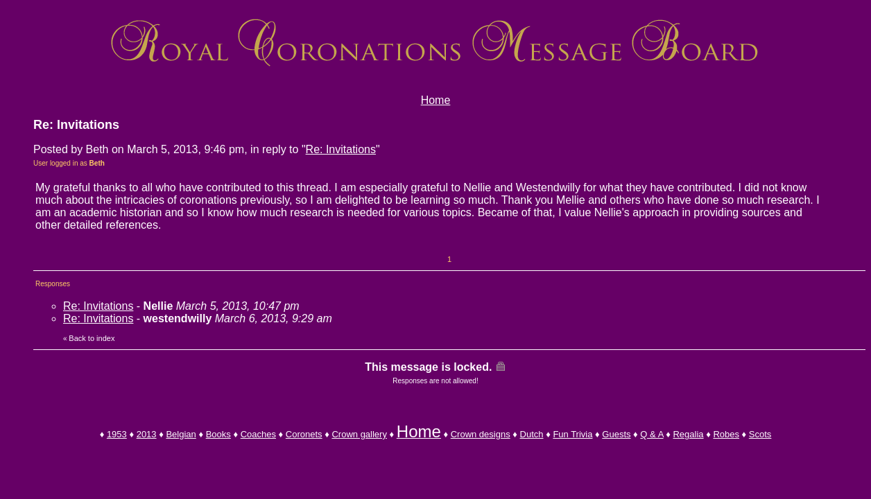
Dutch (532, 434)
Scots (760, 434)
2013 (147, 434)
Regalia (688, 434)
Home (436, 100)
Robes (726, 434)
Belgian (181, 434)
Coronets (304, 434)
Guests (616, 434)
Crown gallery (358, 434)
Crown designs (480, 434)
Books (218, 434)
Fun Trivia (572, 434)
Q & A (651, 434)
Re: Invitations (341, 149)
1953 (117, 434)
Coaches (258, 434)
